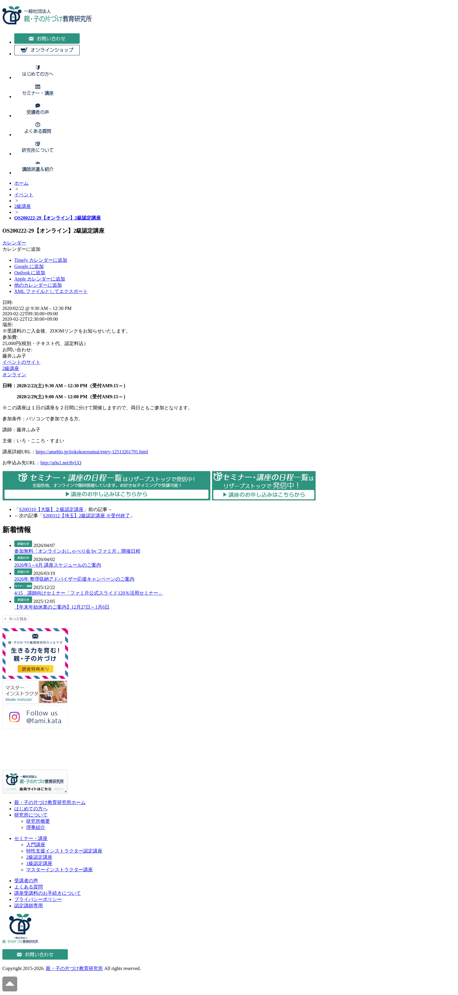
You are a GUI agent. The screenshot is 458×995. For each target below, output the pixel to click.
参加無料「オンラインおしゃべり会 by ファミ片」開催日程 (77, 551)
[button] (21, 249)
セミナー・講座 (31, 838)
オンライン (14, 374)
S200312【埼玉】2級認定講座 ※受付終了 (86, 515)
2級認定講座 (39, 857)
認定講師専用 (28, 905)
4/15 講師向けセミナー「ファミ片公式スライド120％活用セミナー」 (88, 593)
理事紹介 (35, 827)
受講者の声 (26, 880)
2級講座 (10, 368)
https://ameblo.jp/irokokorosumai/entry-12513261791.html (92, 451)
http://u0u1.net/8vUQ (60, 462)
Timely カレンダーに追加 (40, 260)
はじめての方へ (31, 808)
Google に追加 (29, 266)
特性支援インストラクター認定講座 (64, 850)
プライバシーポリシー (38, 899)
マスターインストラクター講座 (59, 869)
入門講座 (35, 844)
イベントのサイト (21, 362)
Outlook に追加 (29, 272)
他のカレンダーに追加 (38, 285)
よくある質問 (28, 886)
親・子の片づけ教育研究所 (74, 968)
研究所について (31, 814)
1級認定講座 (39, 863)
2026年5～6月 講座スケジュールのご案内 (57, 565)
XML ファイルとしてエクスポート (51, 291)
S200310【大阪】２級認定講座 (51, 509)
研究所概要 (38, 821)
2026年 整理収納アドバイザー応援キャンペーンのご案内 (74, 579)
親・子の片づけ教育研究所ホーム (50, 802)
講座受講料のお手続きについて (47, 893)
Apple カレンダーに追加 (39, 278)
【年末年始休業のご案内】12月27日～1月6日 (61, 606)
